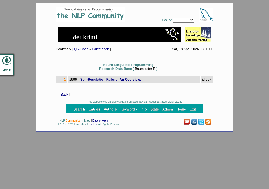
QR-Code (81, 49)
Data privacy (100, 120)
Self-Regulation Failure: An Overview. (110, 79)
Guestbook (100, 49)
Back (64, 94)
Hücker (93, 124)
